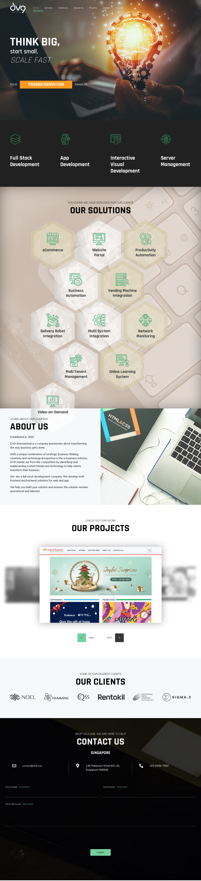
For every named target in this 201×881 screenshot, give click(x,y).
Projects (107, 7)
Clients (123, 7)
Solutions (71, 7)
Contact (139, 7)
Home (37, 7)
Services (53, 7)
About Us (89, 7)
